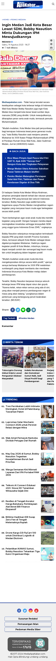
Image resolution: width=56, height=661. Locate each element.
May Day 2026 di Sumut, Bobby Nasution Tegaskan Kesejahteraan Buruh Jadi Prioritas (22, 458)
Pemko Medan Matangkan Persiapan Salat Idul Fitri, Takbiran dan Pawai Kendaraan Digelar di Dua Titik (26, 179)
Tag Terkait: (9, 318)
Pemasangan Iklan (28, 624)
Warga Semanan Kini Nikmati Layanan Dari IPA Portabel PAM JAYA (22, 472)
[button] (51, 48)
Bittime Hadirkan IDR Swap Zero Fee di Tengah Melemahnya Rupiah (20, 520)
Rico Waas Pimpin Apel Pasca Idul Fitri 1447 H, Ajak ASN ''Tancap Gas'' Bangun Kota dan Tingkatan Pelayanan (28, 161)
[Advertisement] (21, 582)
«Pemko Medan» (18, 19)
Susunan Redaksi (28, 618)
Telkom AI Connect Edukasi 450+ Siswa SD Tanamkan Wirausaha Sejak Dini (20, 488)
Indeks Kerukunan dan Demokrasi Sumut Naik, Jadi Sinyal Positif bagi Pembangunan (34, 375)
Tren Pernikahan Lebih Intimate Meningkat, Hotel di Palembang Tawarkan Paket (23, 409)
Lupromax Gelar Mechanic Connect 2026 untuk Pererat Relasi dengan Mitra (21, 425)
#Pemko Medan (26, 318)
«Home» (5, 19)
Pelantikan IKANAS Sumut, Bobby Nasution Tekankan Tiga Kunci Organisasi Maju (23, 551)
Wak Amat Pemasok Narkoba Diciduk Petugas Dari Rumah (22, 439)
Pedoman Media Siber (28, 629)
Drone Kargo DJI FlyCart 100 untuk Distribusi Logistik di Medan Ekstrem (21, 536)
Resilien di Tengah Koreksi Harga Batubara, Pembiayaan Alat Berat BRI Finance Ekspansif (21, 505)
